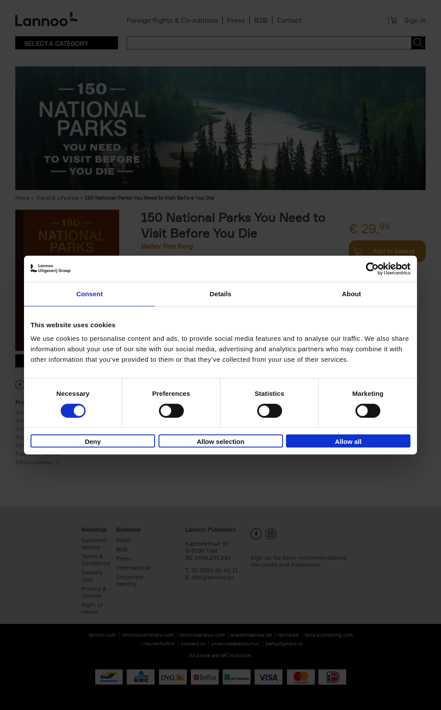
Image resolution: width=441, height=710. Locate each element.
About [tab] (351, 294)
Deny (93, 441)
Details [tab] (220, 294)
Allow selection (220, 441)
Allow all (348, 441)
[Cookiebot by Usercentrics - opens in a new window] (372, 268)
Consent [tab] (89, 294)
